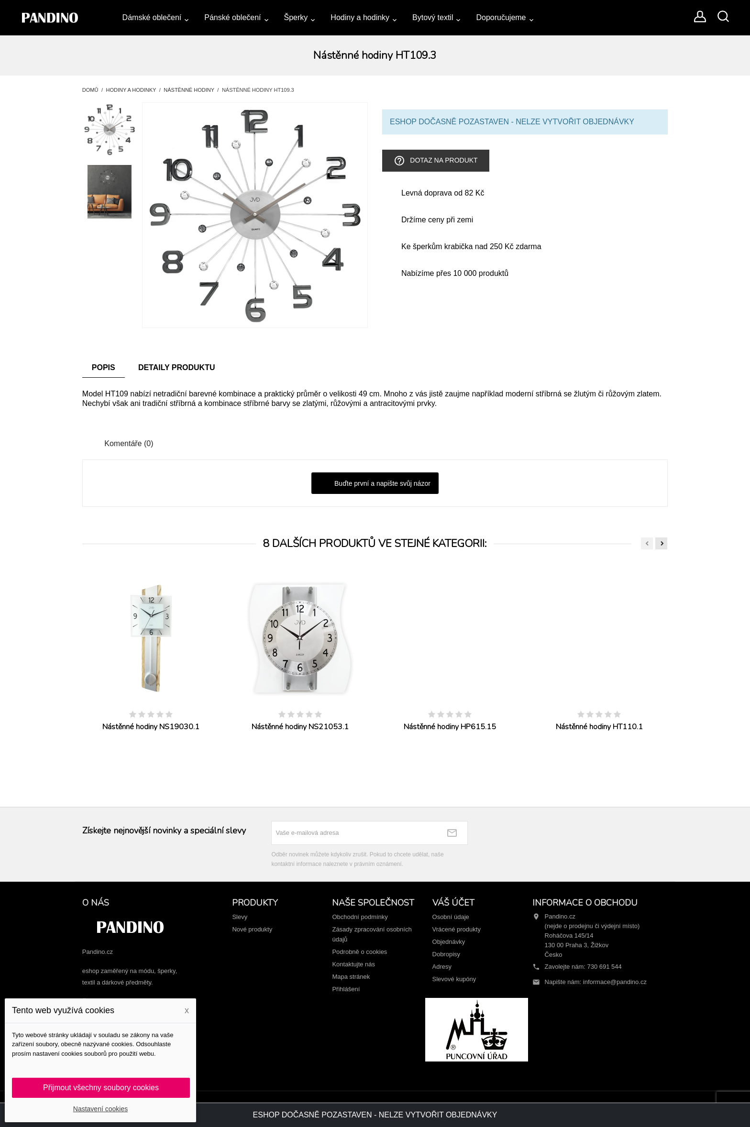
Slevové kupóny (454, 979)
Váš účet (453, 902)
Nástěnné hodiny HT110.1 (599, 727)
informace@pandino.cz (615, 981)
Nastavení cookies (100, 1109)
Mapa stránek (351, 976)
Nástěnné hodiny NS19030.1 (150, 727)
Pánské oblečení (232, 17)
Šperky (296, 17)
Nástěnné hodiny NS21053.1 (300, 727)
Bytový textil (432, 17)
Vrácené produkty (456, 929)
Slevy (239, 916)
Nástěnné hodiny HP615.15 (450, 727)
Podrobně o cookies (359, 951)
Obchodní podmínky (359, 916)
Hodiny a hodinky (360, 17)
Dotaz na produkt (435, 160)
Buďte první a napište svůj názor (375, 484)
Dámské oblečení (152, 17)
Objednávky (448, 941)
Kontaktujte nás (353, 964)
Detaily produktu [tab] (176, 367)
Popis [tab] (103, 367)
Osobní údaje (450, 916)
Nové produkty (252, 929)
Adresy (442, 966)
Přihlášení (346, 989)
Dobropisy (446, 954)
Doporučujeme (501, 17)
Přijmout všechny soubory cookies (101, 1087)
